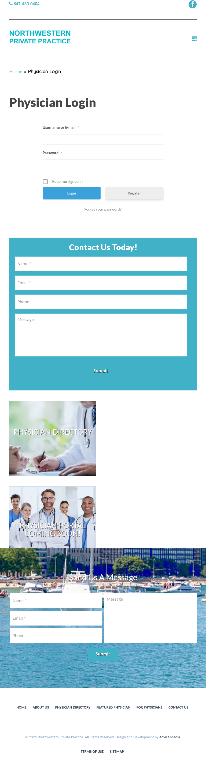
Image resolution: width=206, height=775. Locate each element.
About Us (41, 707)
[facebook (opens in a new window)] (192, 4)
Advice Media (169, 737)
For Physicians (149, 707)
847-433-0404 (24, 4)
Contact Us (178, 707)
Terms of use (92, 751)
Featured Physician (113, 707)
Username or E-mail (61, 145)
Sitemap (117, 751)
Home (16, 71)
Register (134, 210)
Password (52, 171)
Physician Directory (72, 707)
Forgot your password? (103, 226)
